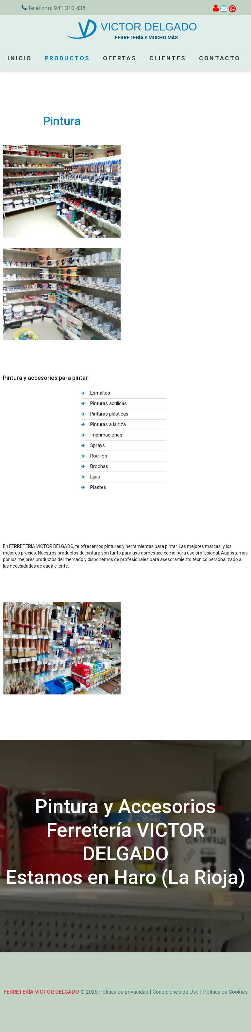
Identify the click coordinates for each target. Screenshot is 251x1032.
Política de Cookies (225, 992)
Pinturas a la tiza (108, 424)
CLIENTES (167, 58)
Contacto (220, 58)
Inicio (20, 58)
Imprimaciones (106, 435)
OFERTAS (120, 58)
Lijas (95, 477)
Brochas (99, 466)
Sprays (97, 445)
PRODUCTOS (67, 58)
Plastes (98, 487)
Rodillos (98, 456)
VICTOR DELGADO (149, 27)
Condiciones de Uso (176, 992)
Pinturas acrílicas (108, 403)
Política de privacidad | (126, 992)
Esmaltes (100, 393)
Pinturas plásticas (109, 414)
